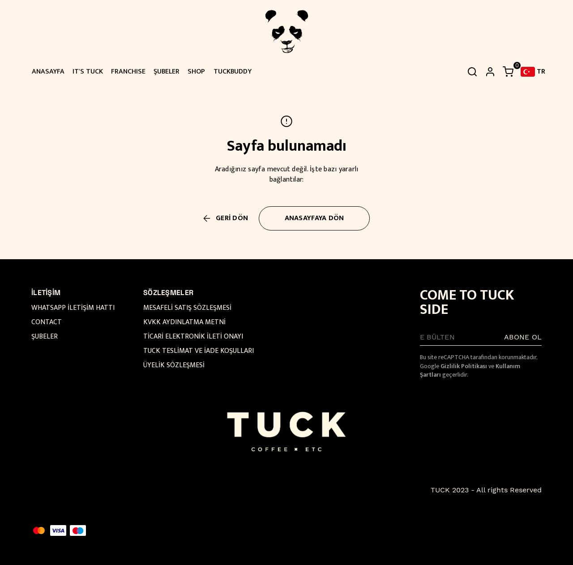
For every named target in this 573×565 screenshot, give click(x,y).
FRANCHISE (128, 71)
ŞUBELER (167, 71)
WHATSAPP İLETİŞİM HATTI (73, 308)
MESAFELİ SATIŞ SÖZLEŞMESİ (187, 308)
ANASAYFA (48, 71)
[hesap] (490, 72)
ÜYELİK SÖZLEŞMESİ (174, 365)
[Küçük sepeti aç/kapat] (508, 72)
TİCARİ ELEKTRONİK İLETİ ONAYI (193, 336)
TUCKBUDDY (233, 71)
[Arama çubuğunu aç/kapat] (472, 72)
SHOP (196, 71)
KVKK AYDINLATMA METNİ (184, 322)
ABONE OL (523, 337)
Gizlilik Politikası (463, 366)
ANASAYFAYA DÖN (314, 218)
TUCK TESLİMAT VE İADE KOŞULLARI (198, 351)
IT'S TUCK (88, 71)
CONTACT (46, 322)
